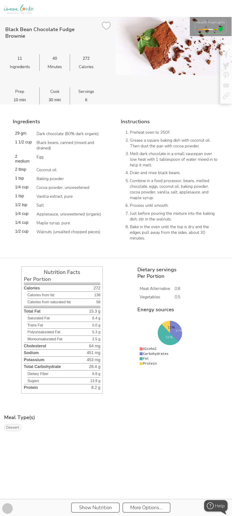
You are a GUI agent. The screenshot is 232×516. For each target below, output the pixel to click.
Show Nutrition (95, 507)
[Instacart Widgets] (116, 483)
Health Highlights (210, 22)
